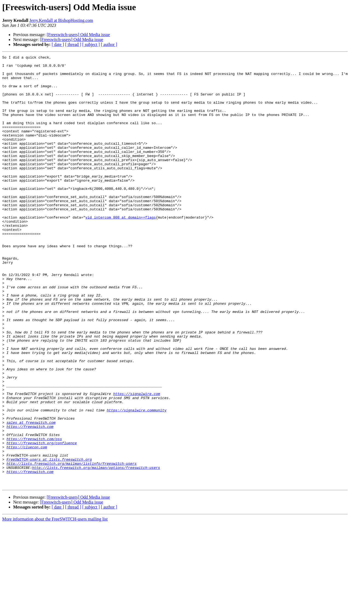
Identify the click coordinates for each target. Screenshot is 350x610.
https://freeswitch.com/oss (34, 515)
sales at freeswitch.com (31, 496)
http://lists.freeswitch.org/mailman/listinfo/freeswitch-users (72, 545)
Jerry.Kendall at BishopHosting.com (61, 20)
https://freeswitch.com (30, 501)
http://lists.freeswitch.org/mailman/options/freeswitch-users (96, 550)
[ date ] (58, 44)
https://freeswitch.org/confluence (42, 520)
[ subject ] (91, 44)
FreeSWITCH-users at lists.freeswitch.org (49, 540)
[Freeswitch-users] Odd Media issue (78, 34)
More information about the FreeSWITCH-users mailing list (55, 605)
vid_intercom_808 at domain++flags (120, 250)
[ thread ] (73, 44)
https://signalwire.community (136, 481)
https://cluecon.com (27, 525)
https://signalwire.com (136, 461)
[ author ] (109, 44)
